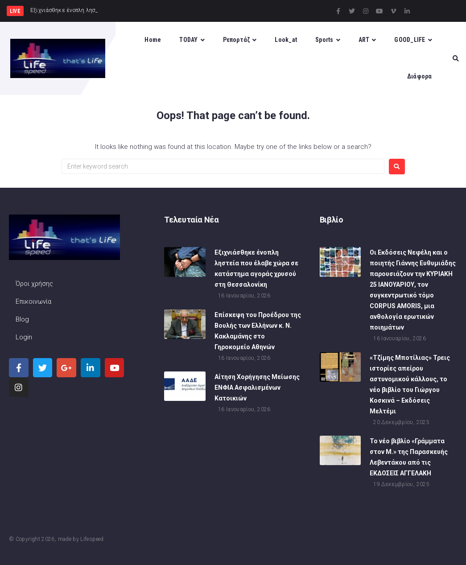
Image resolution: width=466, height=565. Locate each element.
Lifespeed (91, 539)
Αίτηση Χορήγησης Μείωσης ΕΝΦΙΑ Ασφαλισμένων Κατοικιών (257, 387)
